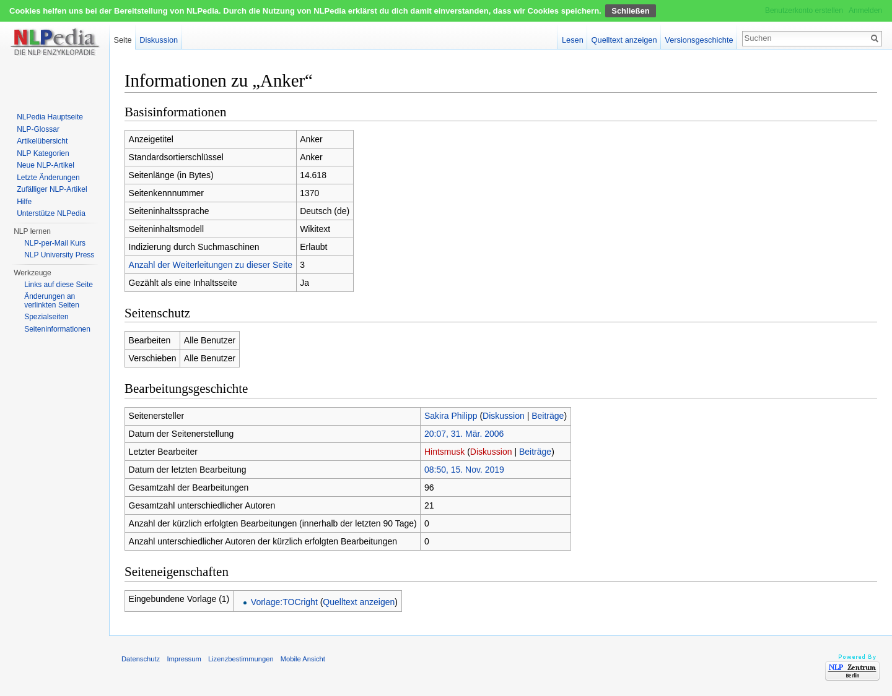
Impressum (184, 659)
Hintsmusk (444, 452)
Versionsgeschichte (699, 40)
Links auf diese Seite (58, 284)
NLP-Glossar (38, 129)
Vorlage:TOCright (284, 602)
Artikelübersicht (42, 141)
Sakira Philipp (451, 416)
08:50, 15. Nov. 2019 (464, 470)
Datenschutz (140, 659)
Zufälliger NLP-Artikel (52, 189)
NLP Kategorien (43, 153)
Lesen (573, 40)
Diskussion (504, 416)
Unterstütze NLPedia (51, 213)
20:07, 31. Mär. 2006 (464, 434)
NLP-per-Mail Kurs (54, 243)
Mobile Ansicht (303, 659)
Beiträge (547, 416)
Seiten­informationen (57, 329)
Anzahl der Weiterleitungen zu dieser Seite (210, 265)
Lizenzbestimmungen (241, 659)
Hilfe (24, 201)
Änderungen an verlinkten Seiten (51, 300)
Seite (122, 40)
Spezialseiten (46, 316)
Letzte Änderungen (48, 177)
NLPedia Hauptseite (50, 117)
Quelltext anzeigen (359, 602)
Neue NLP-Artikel (45, 165)
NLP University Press (59, 255)
